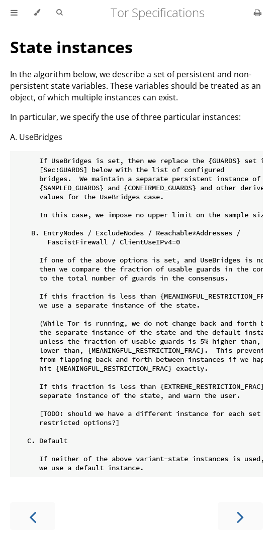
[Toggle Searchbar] (59, 12)
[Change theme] (37, 12)
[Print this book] (257, 12)
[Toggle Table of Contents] (14, 12)
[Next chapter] (240, 516)
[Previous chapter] (32, 516)
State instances (71, 47)
